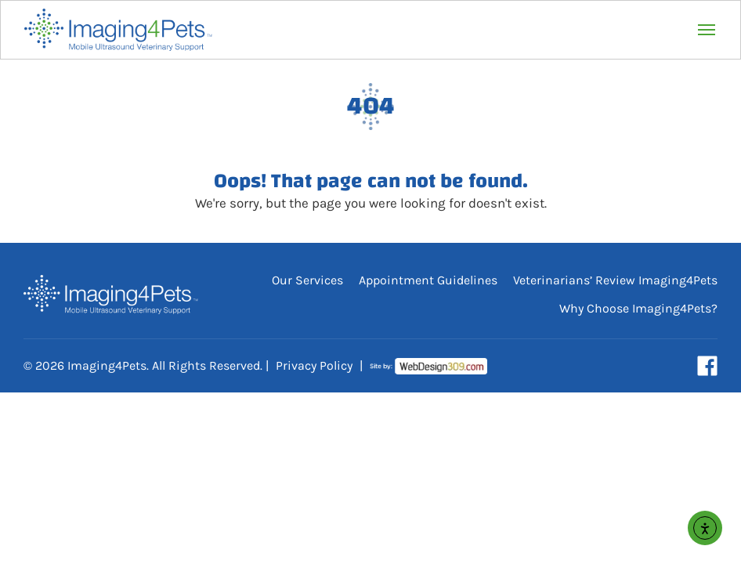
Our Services (307, 280)
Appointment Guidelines (428, 280)
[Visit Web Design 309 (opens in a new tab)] (428, 366)
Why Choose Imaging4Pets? (638, 308)
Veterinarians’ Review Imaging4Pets (615, 280)
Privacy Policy (314, 365)
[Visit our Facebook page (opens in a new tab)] (707, 366)
